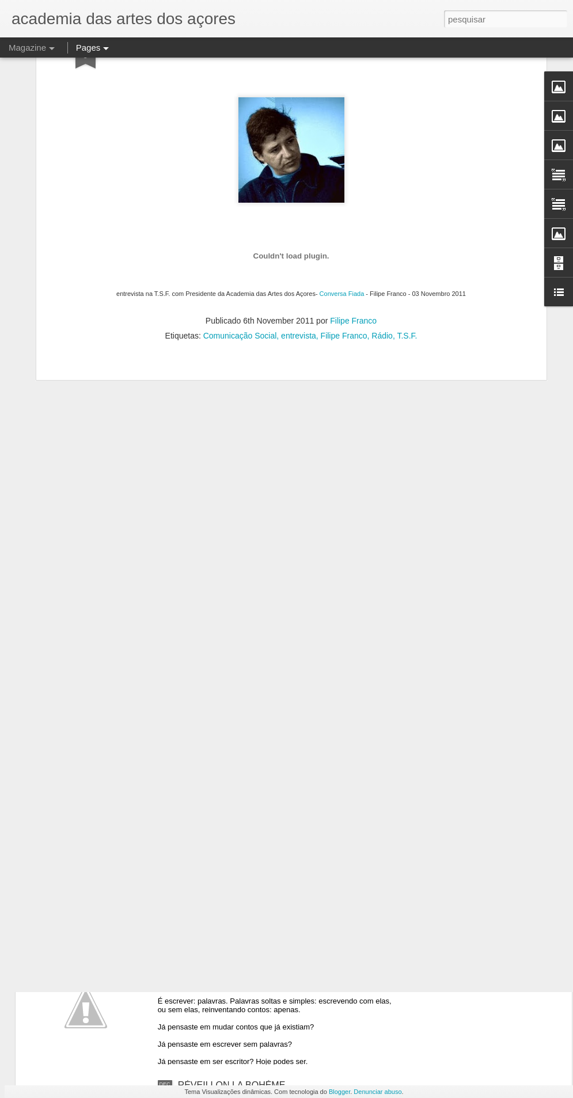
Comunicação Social (240, 230)
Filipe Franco (353, 215)
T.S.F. (407, 230)
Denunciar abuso (377, 1091)
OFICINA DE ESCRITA (225, 824)
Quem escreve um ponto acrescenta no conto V (275, 954)
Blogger (339, 1091)
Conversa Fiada (343, 188)
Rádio (382, 230)
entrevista (298, 230)
